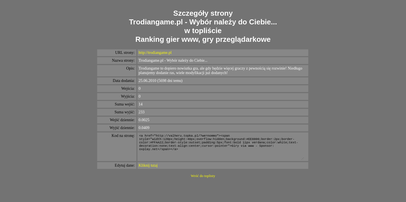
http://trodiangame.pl (155, 52)
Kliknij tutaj (148, 165)
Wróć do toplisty (203, 176)
